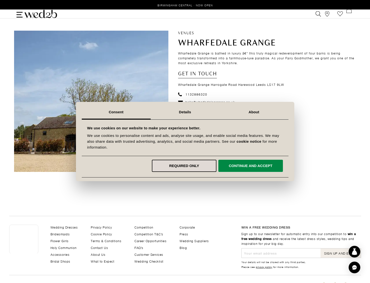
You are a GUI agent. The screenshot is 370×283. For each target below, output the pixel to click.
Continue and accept (250, 166)
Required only (184, 166)
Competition (143, 227)
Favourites (340, 18)
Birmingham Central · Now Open (185, 5)
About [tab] (254, 112)
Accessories (60, 254)
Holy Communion (63, 247)
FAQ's (138, 247)
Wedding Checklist (149, 261)
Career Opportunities (150, 241)
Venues (186, 41)
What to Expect (102, 261)
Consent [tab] (116, 112)
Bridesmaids (60, 234)
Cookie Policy (101, 234)
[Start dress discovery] (354, 251)
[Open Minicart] (351, 18)
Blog (183, 247)
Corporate (187, 227)
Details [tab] (185, 112)
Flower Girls (59, 241)
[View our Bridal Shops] (329, 18)
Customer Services (148, 254)
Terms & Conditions (106, 241)
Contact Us (99, 247)
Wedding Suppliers (194, 241)
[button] (354, 267)
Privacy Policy (101, 227)
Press (184, 234)
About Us (98, 254)
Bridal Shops (60, 261)
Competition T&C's (148, 234)
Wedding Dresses (64, 227)
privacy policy (264, 266)
